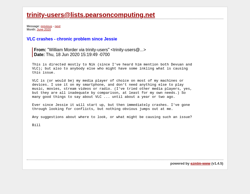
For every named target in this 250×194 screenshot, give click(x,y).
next (57, 26)
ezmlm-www (200, 163)
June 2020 (44, 29)
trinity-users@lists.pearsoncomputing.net (91, 14)
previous (46, 26)
